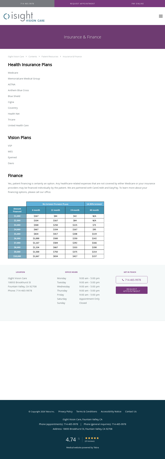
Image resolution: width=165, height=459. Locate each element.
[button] (82, 3)
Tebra (96, 447)
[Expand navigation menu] (160, 16)
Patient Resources (50, 56)
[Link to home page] (26, 16)
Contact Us (131, 411)
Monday (81, 278)
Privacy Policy (65, 411)
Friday (81, 295)
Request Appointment (131, 290)
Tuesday (81, 282)
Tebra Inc (50, 411)
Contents (33, 56)
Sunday (81, 303)
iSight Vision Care (16, 56)
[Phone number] (132, 279)
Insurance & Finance (72, 56)
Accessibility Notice (111, 411)
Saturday (81, 299)
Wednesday (81, 286)
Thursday (81, 290)
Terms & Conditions (86, 411)
